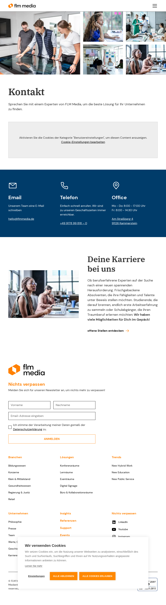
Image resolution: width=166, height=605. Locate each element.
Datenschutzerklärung (27, 429)
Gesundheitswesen (19, 485)
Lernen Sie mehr (33, 566)
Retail (11, 499)
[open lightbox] (40, 43)
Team (11, 535)
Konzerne (13, 472)
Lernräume (66, 472)
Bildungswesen (17, 465)
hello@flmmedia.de (21, 219)
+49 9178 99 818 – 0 (73, 223)
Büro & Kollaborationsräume (76, 492)
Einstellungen (36, 576)
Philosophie (15, 521)
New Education (121, 472)
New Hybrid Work (122, 465)
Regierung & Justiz (19, 492)
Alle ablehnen (63, 576)
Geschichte (15, 548)
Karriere (12, 555)
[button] (154, 5)
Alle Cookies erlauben (97, 576)
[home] (22, 5)
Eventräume (67, 479)
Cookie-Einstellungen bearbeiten (83, 142)
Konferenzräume (69, 465)
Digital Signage (68, 485)
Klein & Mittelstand (19, 479)
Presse (12, 528)
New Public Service (123, 479)
